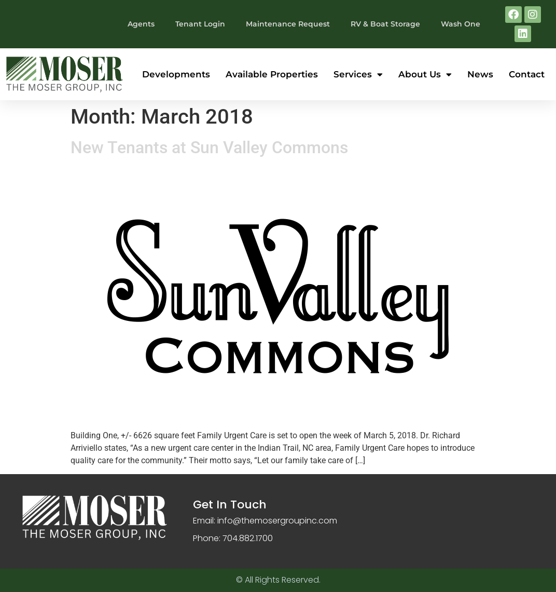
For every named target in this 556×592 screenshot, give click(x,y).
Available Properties (272, 74)
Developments (176, 74)
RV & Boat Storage (385, 24)
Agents (141, 24)
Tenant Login (200, 24)
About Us (425, 74)
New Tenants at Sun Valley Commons (209, 147)
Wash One (460, 24)
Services (358, 74)
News (480, 74)
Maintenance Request (288, 24)
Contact (527, 74)
